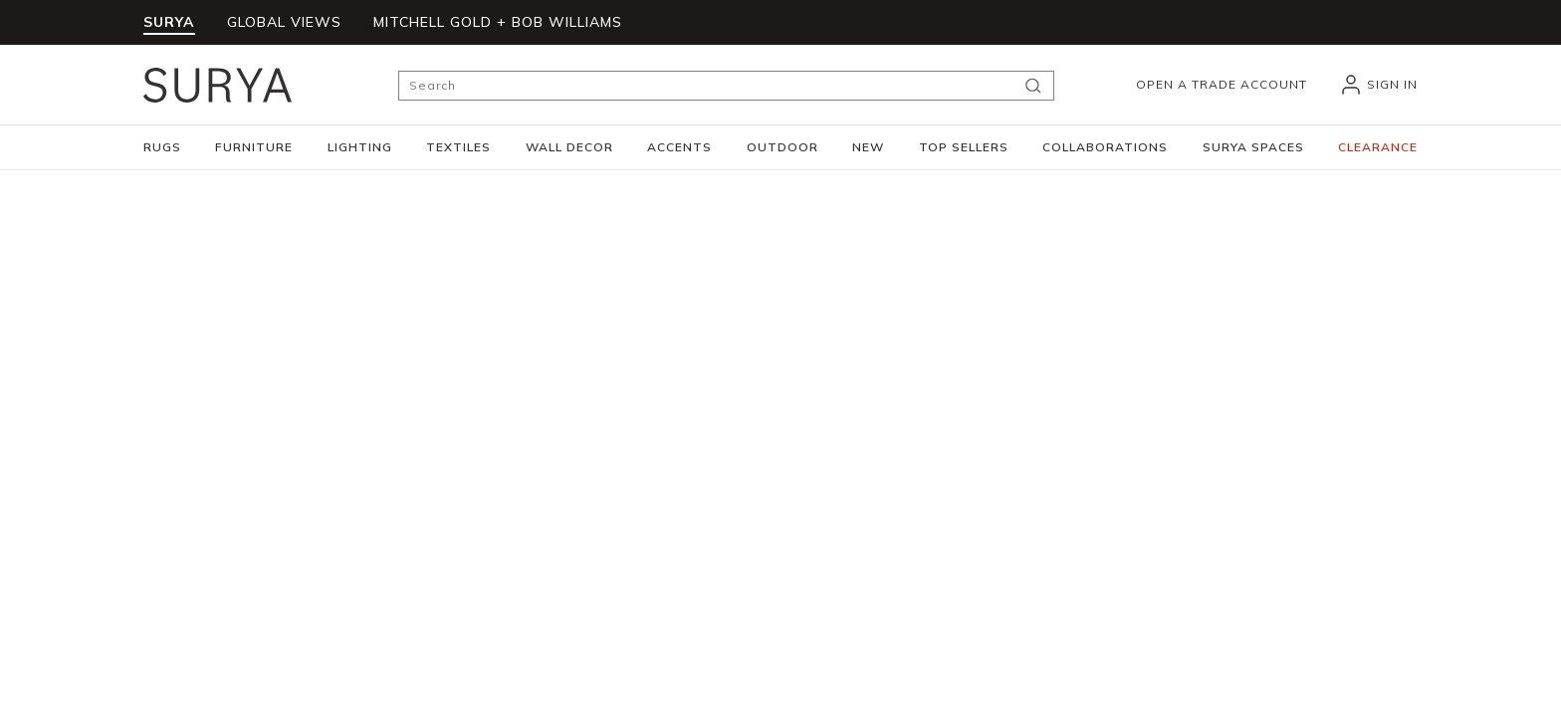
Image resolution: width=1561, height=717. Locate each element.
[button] (162, 147)
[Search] (726, 86)
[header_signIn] (1378, 85)
